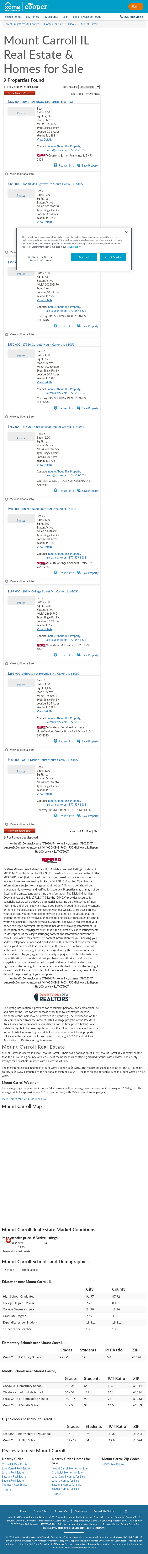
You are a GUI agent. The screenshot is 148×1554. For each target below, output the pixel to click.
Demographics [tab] (29, 1269)
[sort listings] (89, 87)
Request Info (63, 165)
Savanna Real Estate (14, 1476)
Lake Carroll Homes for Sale (68, 1476)
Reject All (84, 257)
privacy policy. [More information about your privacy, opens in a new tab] (74, 246)
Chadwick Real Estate (14, 1464)
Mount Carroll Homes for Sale (69, 1468)
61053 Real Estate (113, 1464)
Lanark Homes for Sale (65, 1480)
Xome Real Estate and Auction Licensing (28, 1517)
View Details (44, 139)
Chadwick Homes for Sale (67, 1472)
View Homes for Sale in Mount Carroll (24, 1099)
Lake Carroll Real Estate (16, 1468)
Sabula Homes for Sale (65, 1488)
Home (23, 1511)
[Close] (126, 232)
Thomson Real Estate (14, 1484)
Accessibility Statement (105, 1511)
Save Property (87, 165)
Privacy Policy (41, 1511)
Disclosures (81, 1511)
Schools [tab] (9, 1269)
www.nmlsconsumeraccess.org (47, 1540)
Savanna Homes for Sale (66, 1484)
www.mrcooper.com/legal (113, 1540)
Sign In (135, 6)
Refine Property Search (19, 93)
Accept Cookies (113, 257)
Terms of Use (61, 1511)
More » (8, 1489)
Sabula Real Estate (13, 1480)
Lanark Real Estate (13, 1472)
